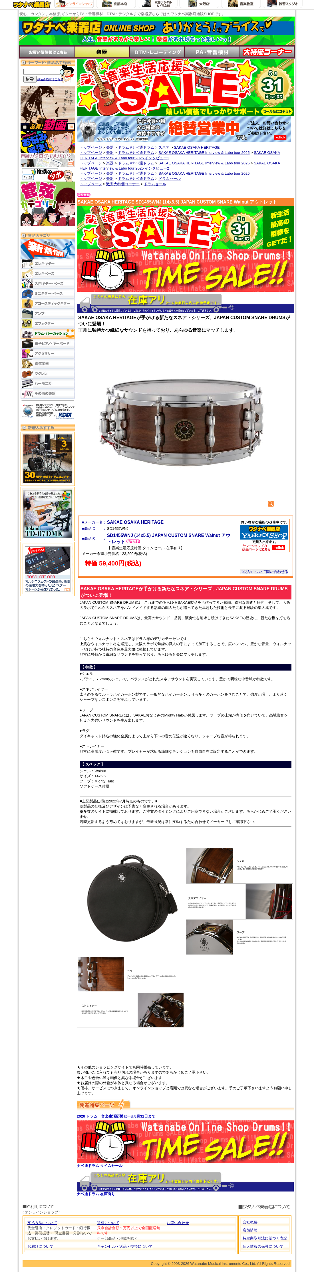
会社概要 (250, 1222)
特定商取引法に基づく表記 (265, 1238)
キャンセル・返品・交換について (125, 1246)
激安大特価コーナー (123, 184)
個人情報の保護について (263, 1246)
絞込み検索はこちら (50, 79)
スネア (164, 147)
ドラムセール (169, 178)
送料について (108, 1223)
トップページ (91, 147)
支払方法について (42, 1223)
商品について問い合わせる (264, 571)
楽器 (110, 147)
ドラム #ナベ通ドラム (136, 147)
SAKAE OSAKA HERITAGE (197, 147)
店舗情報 (250, 1230)
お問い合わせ (178, 1223)
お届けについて (40, 1246)
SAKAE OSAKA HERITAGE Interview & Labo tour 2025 (203, 152)
